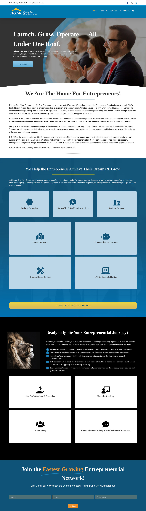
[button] (133, 10)
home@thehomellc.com (36, 3)
